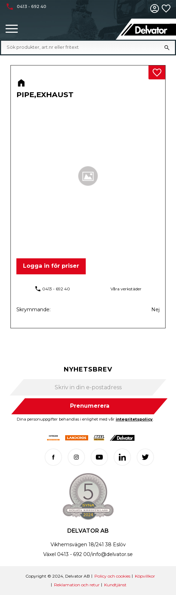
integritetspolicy (134, 419)
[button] (12, 29)
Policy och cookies (112, 576)
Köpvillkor (145, 576)
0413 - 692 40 (56, 288)
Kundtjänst (115, 584)
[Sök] (167, 47)
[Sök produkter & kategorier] (83, 47)
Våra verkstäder (125, 288)
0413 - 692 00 (73, 554)
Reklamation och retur (77, 584)
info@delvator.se (112, 554)
